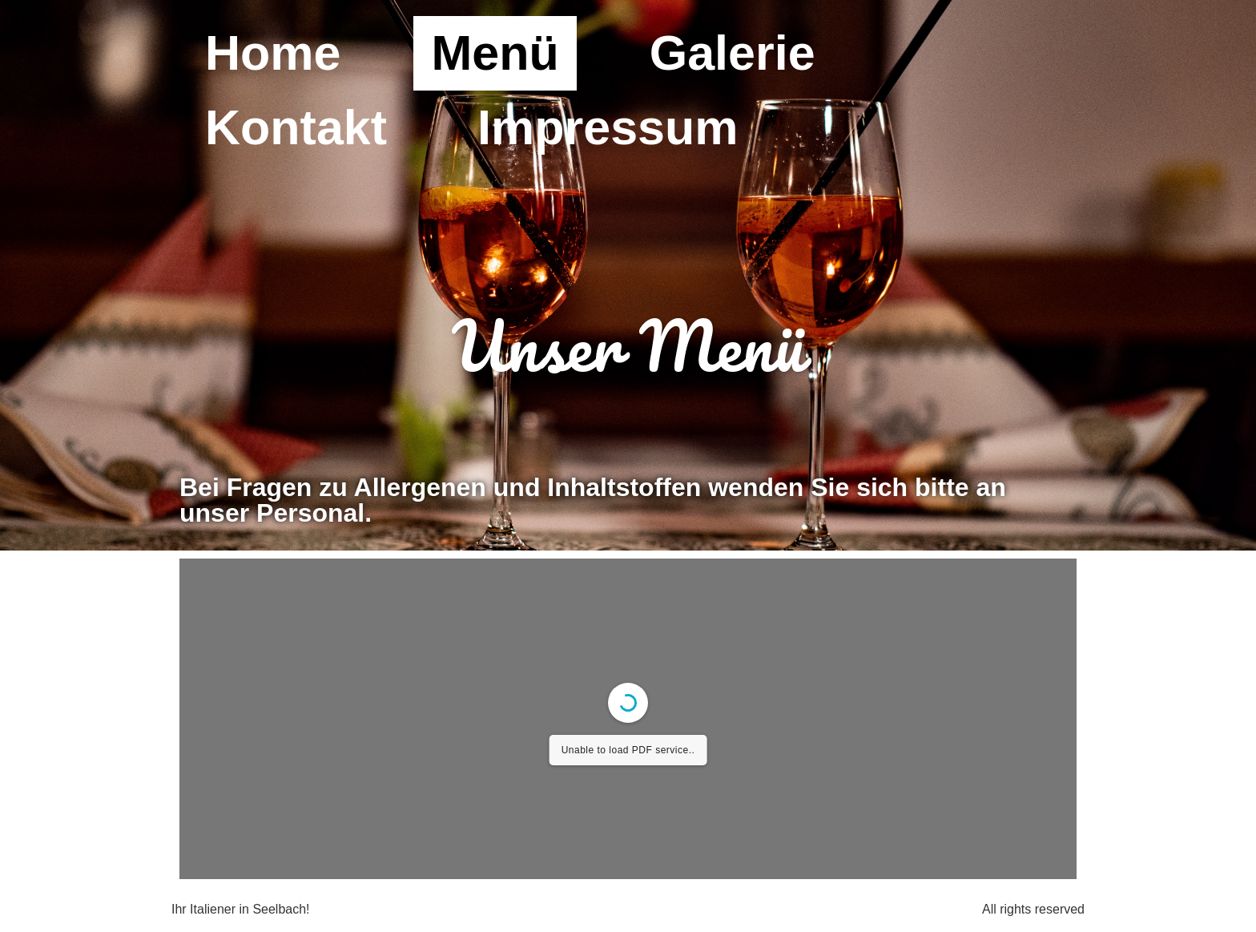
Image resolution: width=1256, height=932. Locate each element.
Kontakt (296, 127)
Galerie (732, 53)
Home (272, 53)
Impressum (607, 127)
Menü (494, 53)
